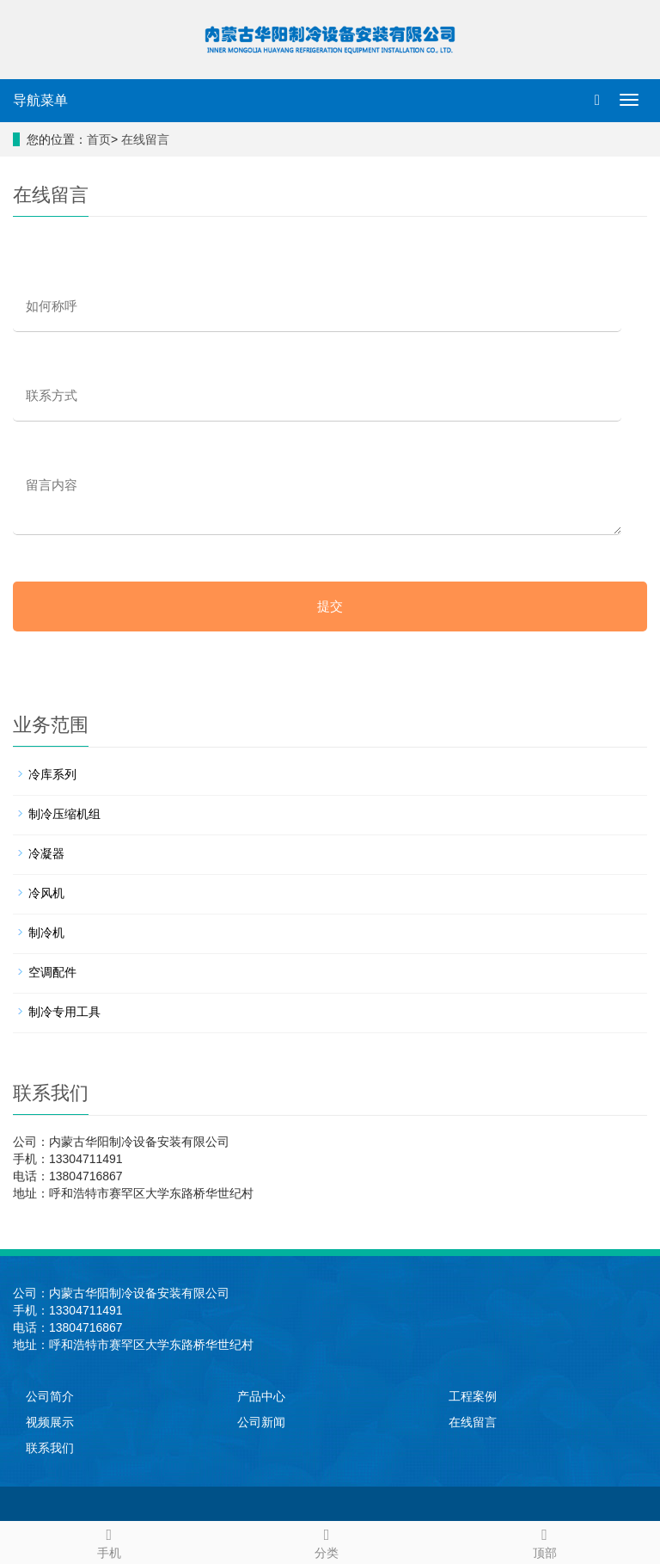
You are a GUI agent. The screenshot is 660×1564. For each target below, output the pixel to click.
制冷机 (46, 932)
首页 (99, 139)
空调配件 (52, 972)
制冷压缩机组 (64, 814)
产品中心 (261, 1396)
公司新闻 (261, 1422)
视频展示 (50, 1422)
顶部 (544, 1541)
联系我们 (50, 1448)
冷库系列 (52, 774)
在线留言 (145, 139)
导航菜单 (40, 100)
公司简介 (50, 1396)
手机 (108, 1541)
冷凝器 (46, 853)
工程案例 (473, 1396)
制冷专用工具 (64, 1012)
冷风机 (46, 893)
